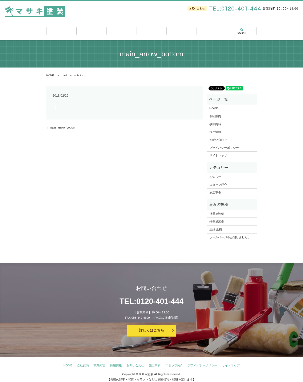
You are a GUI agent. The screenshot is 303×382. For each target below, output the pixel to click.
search (241, 28)
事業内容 (121, 29)
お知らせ (215, 173)
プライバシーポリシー (224, 144)
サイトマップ (218, 152)
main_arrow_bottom (62, 124)
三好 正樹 (215, 225)
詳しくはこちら (151, 327)
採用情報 (212, 29)
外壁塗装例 (216, 210)
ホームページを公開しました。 (230, 233)
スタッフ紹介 (181, 29)
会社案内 (91, 29)
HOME (50, 71)
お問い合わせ (218, 136)
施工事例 (152, 29)
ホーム (61, 29)
